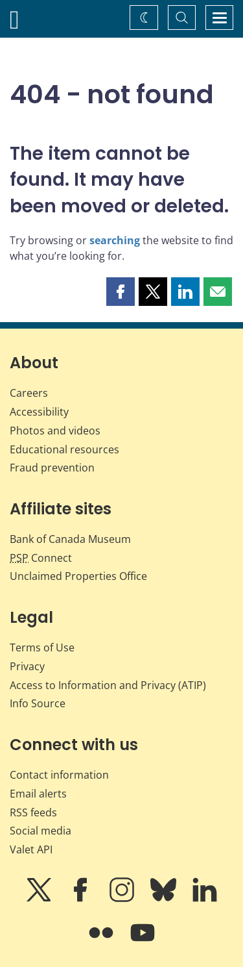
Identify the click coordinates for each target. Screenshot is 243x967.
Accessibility (39, 412)
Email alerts (38, 793)
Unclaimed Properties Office (78, 576)
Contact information (59, 775)
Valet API (31, 849)
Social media (40, 830)
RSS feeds (33, 812)
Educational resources (64, 449)
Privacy (27, 666)
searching (114, 240)
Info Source (37, 703)
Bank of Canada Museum (70, 539)
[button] (120, 291)
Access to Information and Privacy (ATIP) (108, 685)
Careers (29, 393)
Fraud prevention (52, 467)
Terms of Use (42, 647)
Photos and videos (55, 430)
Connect (41, 558)
